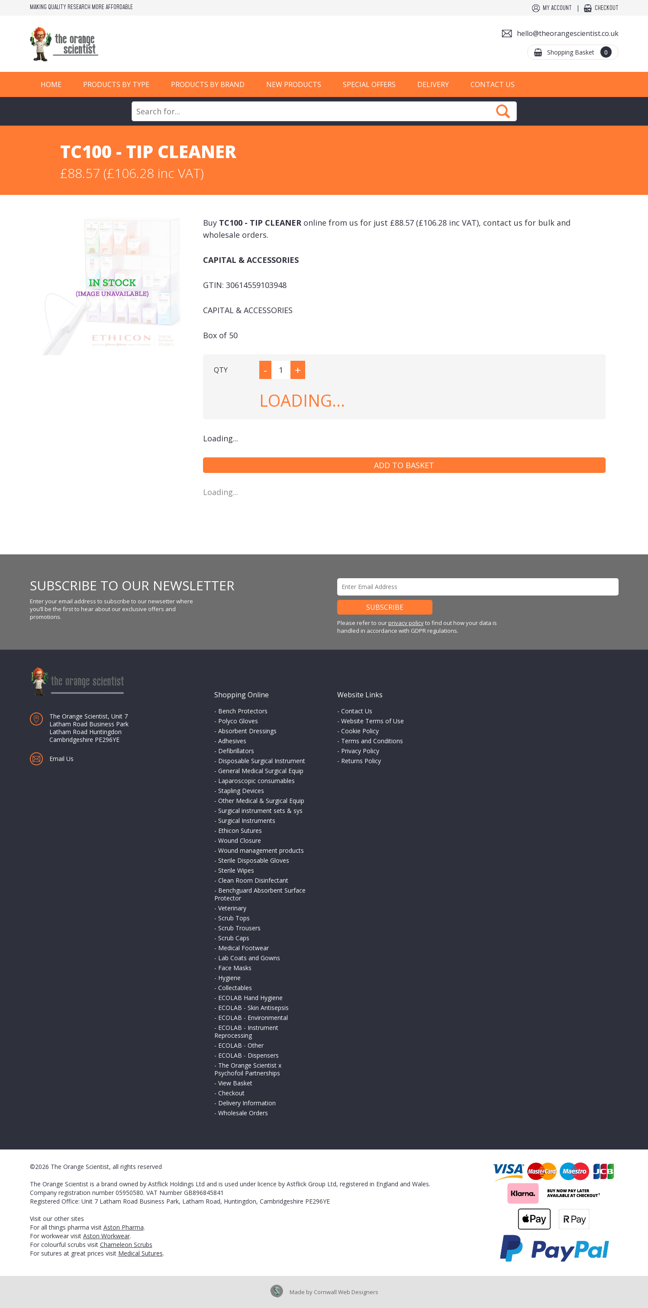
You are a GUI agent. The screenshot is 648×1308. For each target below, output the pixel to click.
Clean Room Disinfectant (253, 880)
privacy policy (406, 623)
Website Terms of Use (372, 721)
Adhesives (232, 741)
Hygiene (229, 978)
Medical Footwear (243, 948)
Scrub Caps (233, 938)
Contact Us (493, 84)
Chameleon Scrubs (126, 1244)
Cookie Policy (360, 731)
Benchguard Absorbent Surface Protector (260, 894)
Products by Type (116, 84)
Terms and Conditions (372, 741)
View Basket (235, 1083)
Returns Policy (361, 761)
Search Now (503, 111)
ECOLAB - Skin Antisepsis (253, 1008)
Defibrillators (236, 751)
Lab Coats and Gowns (249, 958)
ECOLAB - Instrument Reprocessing (246, 1031)
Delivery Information (247, 1103)
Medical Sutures (140, 1253)
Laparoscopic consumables (256, 781)
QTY (221, 370)
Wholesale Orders (243, 1113)
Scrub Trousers (239, 928)
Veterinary (232, 908)
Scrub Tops (234, 918)
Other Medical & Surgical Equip (261, 800)
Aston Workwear (106, 1236)
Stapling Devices (241, 791)
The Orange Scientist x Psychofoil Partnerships (247, 1069)
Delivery (433, 84)
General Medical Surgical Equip (260, 771)
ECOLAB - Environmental (253, 1017)
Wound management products (261, 850)
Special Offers (369, 84)
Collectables (235, 988)
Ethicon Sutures (240, 830)
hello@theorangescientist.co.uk (568, 33)
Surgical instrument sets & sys (260, 810)
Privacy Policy (360, 751)
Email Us (61, 758)
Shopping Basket (579, 52)
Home (51, 84)
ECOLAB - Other (241, 1045)
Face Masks (234, 968)
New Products (293, 84)
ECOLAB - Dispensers (248, 1055)
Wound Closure (239, 840)
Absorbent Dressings (247, 731)
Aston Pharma (123, 1227)
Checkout (607, 8)
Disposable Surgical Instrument (261, 761)
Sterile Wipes (236, 870)
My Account (557, 8)
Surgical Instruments (246, 820)
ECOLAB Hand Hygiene (250, 998)
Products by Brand (208, 84)
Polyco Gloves (238, 721)
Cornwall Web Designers (346, 1292)
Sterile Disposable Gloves (253, 860)
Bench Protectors (243, 711)
